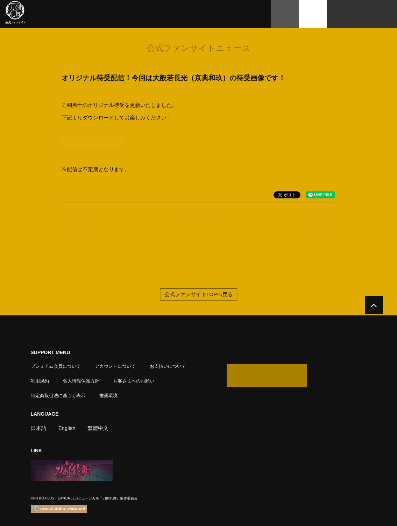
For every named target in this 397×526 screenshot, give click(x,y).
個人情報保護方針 (81, 380)
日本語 (39, 428)
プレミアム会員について (56, 365)
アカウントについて (115, 365)
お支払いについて (168, 365)
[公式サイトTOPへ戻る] (373, 305)
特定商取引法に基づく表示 (58, 395)
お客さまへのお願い (133, 380)
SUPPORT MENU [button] (50, 352)
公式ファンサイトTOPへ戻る (198, 294)
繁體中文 (97, 428)
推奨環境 (108, 395)
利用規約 (40, 380)
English (67, 428)
